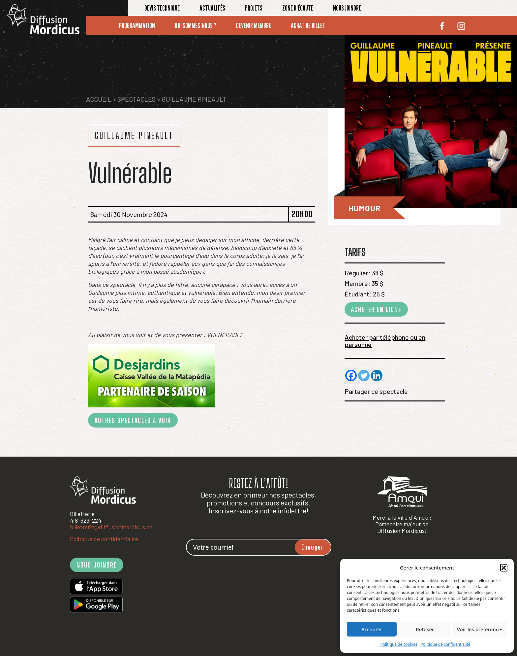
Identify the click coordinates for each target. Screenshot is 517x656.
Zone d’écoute (297, 8)
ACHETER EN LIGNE (376, 309)
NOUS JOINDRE (96, 565)
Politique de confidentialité (446, 644)
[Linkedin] (376, 375)
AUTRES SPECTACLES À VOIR (133, 420)
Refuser (425, 629)
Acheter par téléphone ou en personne (385, 340)
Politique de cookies (398, 644)
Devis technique (162, 8)
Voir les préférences (480, 629)
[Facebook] (351, 375)
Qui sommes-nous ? (195, 25)
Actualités (212, 8)
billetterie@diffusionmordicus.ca (111, 527)
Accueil (98, 99)
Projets (253, 8)
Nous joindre (347, 8)
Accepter (371, 629)
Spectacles (136, 99)
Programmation (137, 25)
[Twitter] (364, 375)
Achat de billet (308, 25)
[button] (504, 567)
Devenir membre (253, 25)
